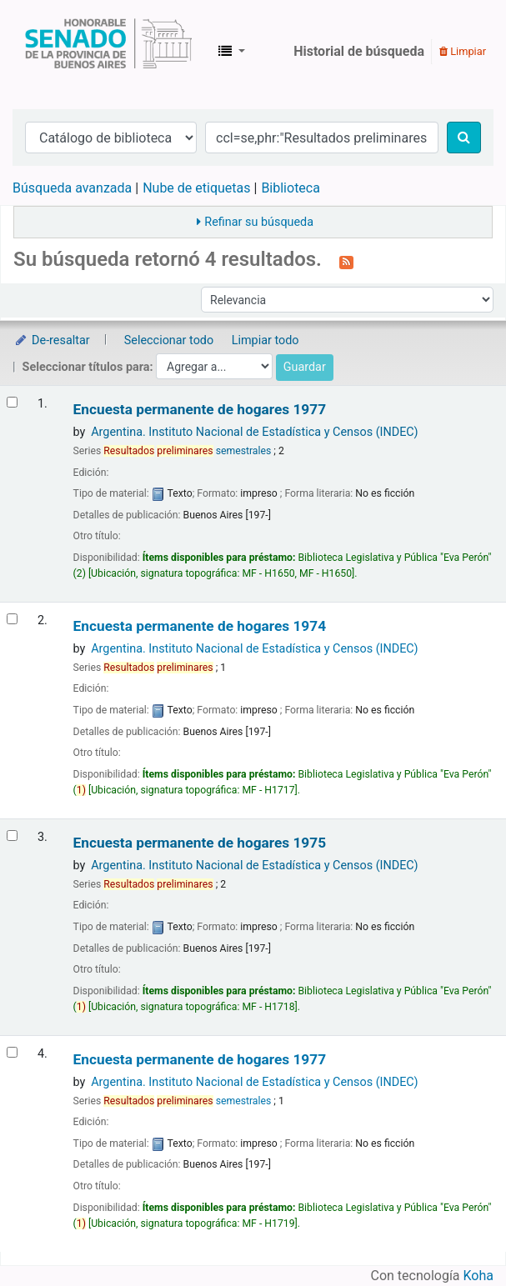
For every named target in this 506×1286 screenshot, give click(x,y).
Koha (478, 1275)
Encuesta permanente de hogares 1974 (199, 626)
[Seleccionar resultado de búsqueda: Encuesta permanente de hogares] (12, 402)
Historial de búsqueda (358, 51)
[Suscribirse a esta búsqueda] (346, 261)
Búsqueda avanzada (72, 188)
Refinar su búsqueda (258, 222)
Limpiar (462, 51)
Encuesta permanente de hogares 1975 (199, 843)
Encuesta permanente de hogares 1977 (199, 410)
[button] (232, 51)
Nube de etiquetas (196, 188)
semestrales (187, 451)
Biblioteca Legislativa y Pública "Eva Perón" (108, 51)
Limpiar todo (265, 340)
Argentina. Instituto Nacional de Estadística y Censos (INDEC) (254, 432)
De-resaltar (51, 340)
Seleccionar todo (168, 340)
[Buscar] (464, 137)
